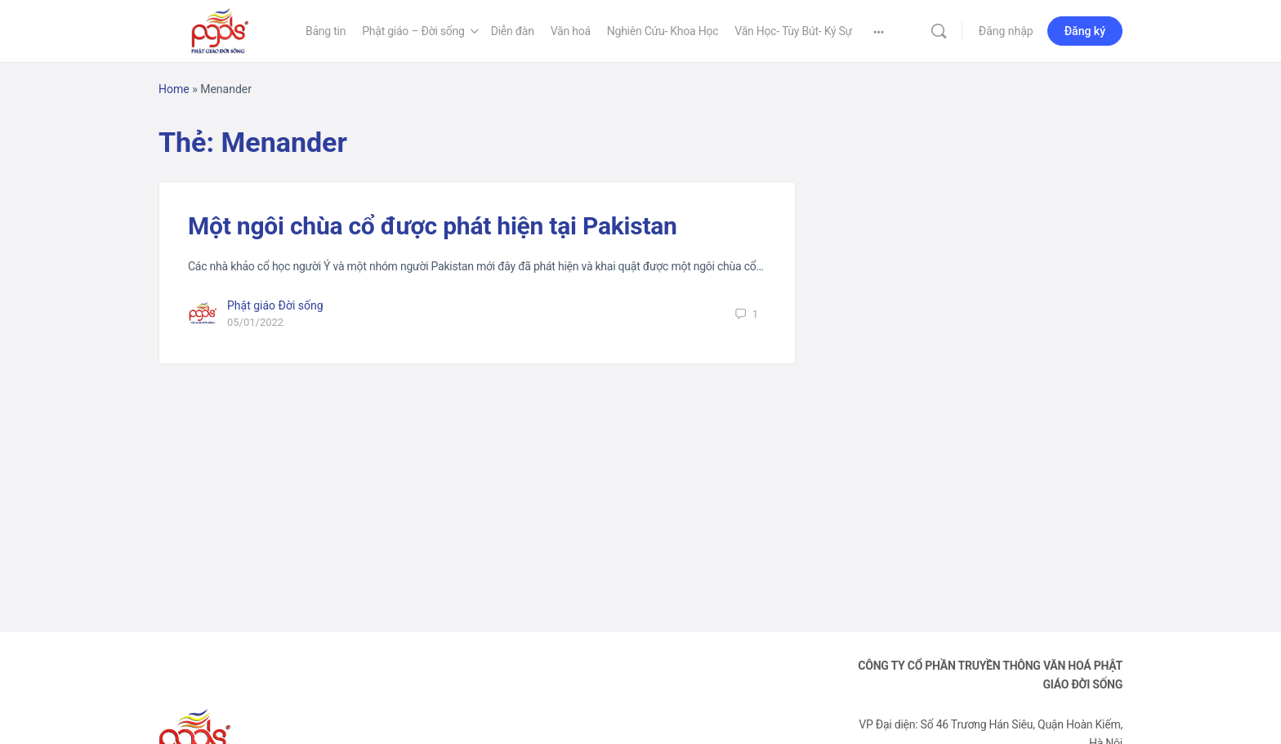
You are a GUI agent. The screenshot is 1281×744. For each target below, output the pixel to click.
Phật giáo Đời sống (275, 305)
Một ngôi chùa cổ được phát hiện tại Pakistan (432, 226)
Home (174, 89)
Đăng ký (1085, 31)
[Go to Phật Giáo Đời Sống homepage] (219, 29)
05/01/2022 (255, 322)
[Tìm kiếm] (938, 31)
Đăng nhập (1006, 31)
